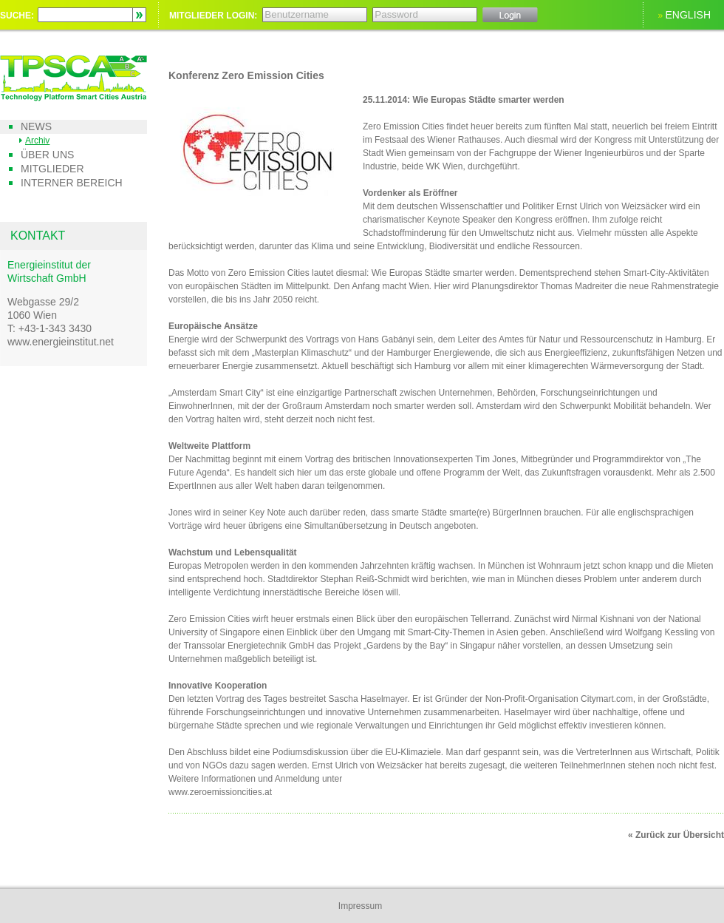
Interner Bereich (72, 183)
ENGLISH (688, 15)
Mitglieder (52, 169)
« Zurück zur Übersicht (676, 835)
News (36, 126)
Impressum (360, 906)
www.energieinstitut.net (60, 342)
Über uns (47, 154)
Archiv (37, 140)
